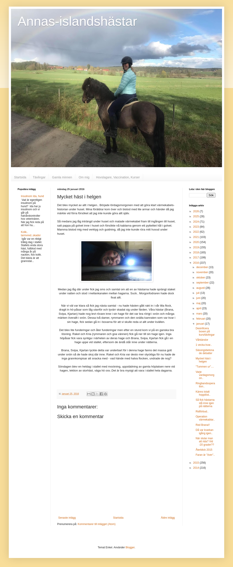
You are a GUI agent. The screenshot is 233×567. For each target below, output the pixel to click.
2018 (196, 252)
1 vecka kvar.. (204, 344)
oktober (201, 277)
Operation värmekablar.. (205, 418)
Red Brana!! (203, 424)
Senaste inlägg (67, 517)
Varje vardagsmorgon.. (205, 375)
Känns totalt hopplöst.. (203, 393)
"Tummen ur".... (205, 366)
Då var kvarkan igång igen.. (204, 431)
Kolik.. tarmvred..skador (31, 233)
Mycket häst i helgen (203, 360)
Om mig (84, 177)
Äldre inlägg (168, 517)
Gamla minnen (62, 177)
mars (199, 313)
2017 (196, 257)
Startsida (20, 177)
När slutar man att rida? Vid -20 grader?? (205, 441)
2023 (196, 226)
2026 (196, 211)
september (202, 282)
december (202, 267)
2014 (196, 467)
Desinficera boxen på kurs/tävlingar (205, 331)
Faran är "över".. (205, 454)
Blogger (130, 547)
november (202, 272)
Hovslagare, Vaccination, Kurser (118, 177)
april (199, 308)
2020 (196, 242)
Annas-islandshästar (77, 21)
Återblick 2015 (204, 449)
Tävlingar (39, 177)
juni (198, 298)
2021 (196, 237)
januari (200, 323)
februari (201, 318)
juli (198, 292)
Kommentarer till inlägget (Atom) (96, 524)
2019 (196, 247)
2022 (196, 231)
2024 (196, 221)
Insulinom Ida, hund (32, 196)
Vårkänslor (202, 339)
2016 (196, 262)
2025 (196, 216)
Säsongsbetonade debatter (205, 352)
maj (198, 303)
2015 (196, 462)
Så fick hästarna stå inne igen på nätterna (205, 403)
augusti (201, 287)
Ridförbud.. (202, 411)
